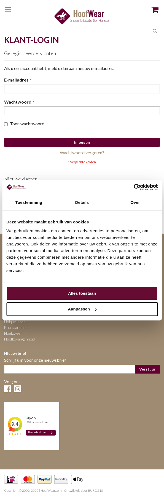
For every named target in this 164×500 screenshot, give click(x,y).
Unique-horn (15, 321)
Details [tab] (82, 202)
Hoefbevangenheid (19, 339)
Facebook (7, 388)
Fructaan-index (16, 327)
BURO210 (95, 490)
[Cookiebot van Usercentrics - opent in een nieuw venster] (133, 187)
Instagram (17, 388)
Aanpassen (82, 309)
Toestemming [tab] (28, 202)
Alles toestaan (82, 293)
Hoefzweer (13, 333)
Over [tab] (135, 202)
